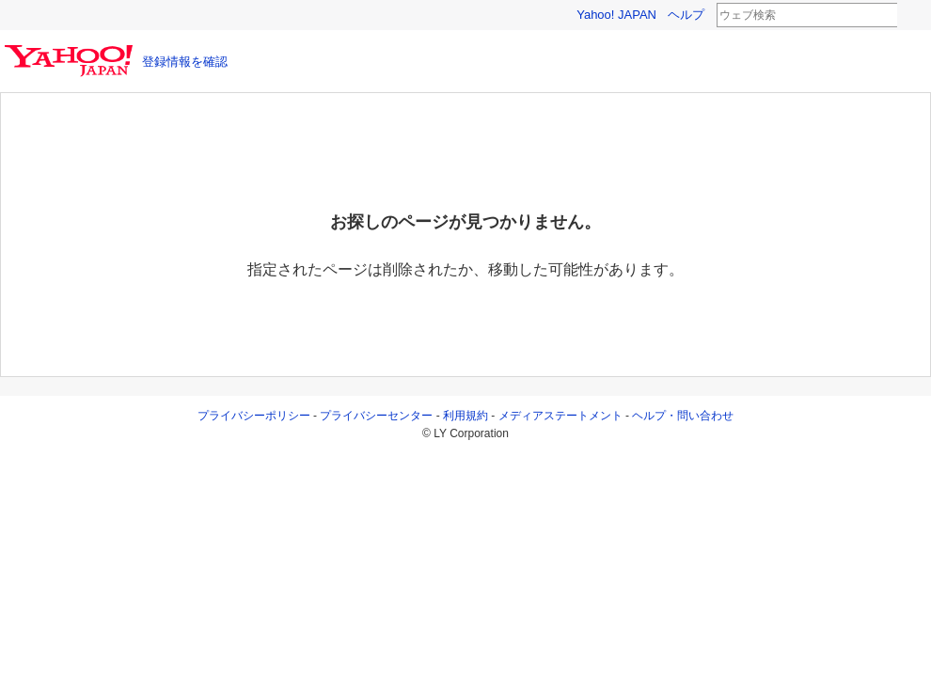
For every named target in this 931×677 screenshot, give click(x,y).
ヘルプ (686, 15)
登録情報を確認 (185, 62)
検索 (909, 16)
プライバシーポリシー (253, 415)
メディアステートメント (560, 415)
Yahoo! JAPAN (616, 15)
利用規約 (465, 415)
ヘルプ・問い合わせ (683, 415)
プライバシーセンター (376, 415)
